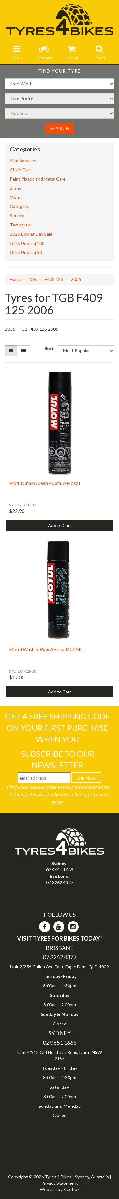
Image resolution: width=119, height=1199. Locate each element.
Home (15, 279)
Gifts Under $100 (27, 243)
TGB (32, 279)
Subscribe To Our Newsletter (57, 759)
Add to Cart (59, 525)
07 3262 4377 (59, 882)
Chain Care (21, 169)
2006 (76, 279)
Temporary (20, 224)
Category (19, 206)
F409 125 (54, 279)
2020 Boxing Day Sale (31, 234)
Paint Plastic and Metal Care (38, 179)
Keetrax (71, 1189)
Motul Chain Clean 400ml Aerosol (44, 483)
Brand (16, 188)
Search (60, 128)
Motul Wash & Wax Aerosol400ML (46, 649)
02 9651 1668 (59, 869)
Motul (16, 197)
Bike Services (23, 160)
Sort (48, 348)
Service (17, 215)
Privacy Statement (59, 1183)
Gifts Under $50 (26, 252)
